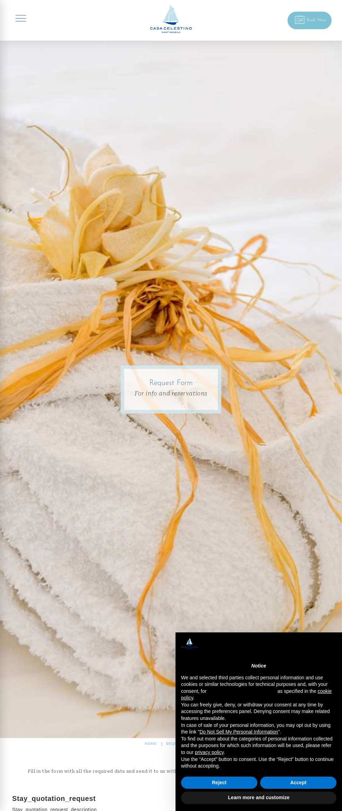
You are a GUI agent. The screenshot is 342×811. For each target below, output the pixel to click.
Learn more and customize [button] (258, 797)
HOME (151, 744)
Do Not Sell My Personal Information (238, 732)
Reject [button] (219, 782)
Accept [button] (298, 782)
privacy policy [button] (209, 752)
